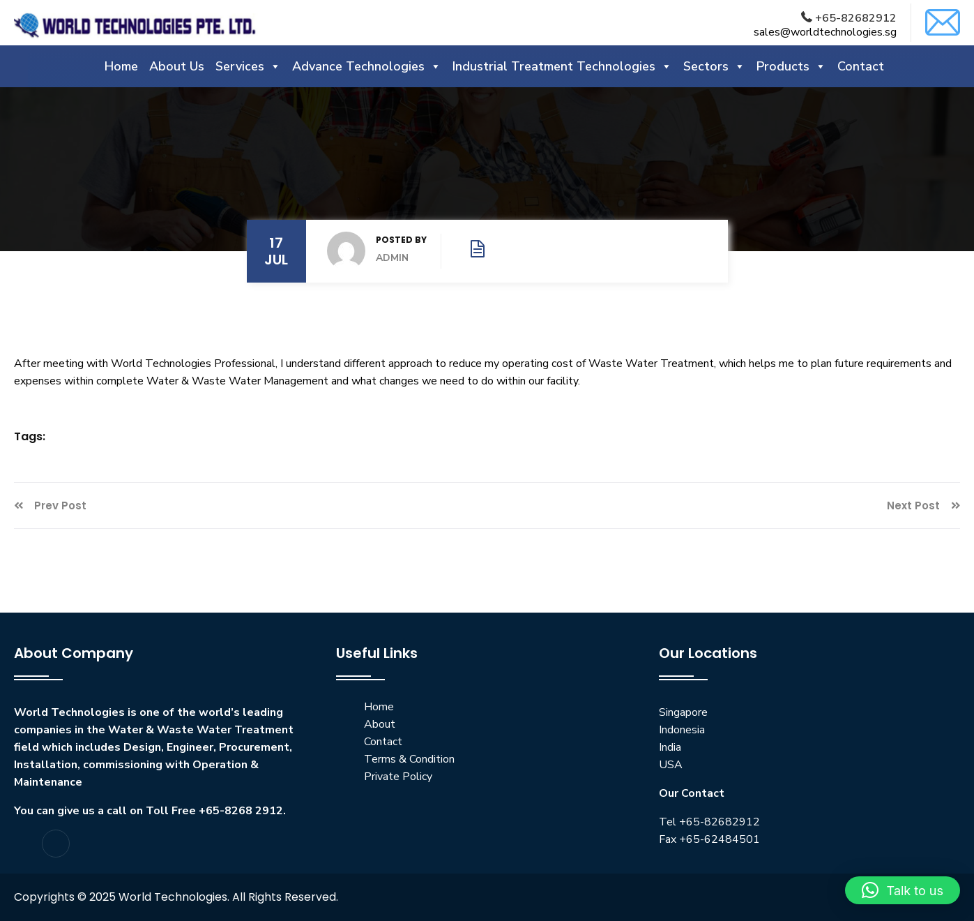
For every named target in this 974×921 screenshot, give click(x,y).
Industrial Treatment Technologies (562, 66)
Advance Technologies (366, 66)
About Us (176, 66)
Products (791, 66)
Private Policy (398, 776)
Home (121, 66)
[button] (902, 890)
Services (248, 66)
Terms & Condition (409, 759)
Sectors (714, 66)
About (379, 724)
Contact (860, 66)
